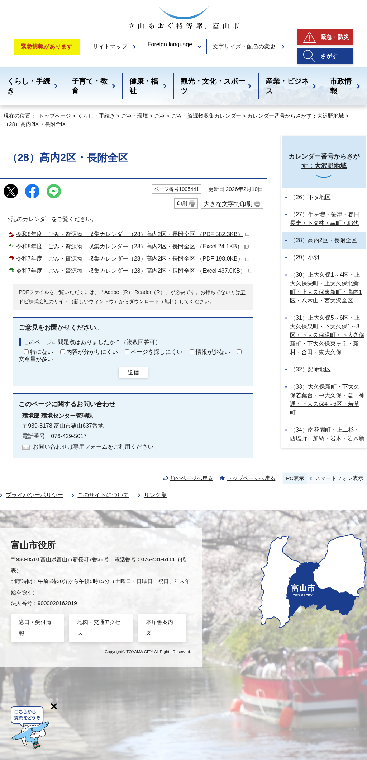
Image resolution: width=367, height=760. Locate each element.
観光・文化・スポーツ (213, 86)
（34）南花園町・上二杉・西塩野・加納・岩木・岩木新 (327, 434)
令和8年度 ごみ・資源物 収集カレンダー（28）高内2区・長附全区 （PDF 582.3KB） (132, 234)
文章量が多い (36, 359)
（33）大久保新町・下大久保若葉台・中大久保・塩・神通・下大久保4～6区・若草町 (327, 400)
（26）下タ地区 (310, 197)
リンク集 (155, 495)
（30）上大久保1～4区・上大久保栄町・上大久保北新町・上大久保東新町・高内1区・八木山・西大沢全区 (326, 288)
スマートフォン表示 (339, 478)
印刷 (182, 203)
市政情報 (341, 86)
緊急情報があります (46, 46)
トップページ (55, 116)
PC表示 (295, 478)
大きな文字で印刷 (228, 203)
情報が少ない (213, 352)
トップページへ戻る (251, 478)
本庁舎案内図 (159, 627)
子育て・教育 (90, 86)
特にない (41, 352)
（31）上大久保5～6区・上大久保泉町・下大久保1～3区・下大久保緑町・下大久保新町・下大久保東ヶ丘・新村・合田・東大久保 (327, 335)
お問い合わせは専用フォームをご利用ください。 (96, 447)
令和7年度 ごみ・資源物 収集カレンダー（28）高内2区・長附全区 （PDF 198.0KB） (132, 258)
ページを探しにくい (156, 352)
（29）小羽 (304, 257)
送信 (133, 372)
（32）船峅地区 (310, 369)
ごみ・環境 (134, 116)
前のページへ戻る (191, 478)
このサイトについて (103, 495)
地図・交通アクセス (98, 627)
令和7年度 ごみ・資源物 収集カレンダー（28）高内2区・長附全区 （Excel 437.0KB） (134, 271)
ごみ (159, 116)
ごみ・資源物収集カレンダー (206, 116)
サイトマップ (110, 46)
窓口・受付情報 (35, 627)
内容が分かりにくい (92, 352)
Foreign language (170, 44)
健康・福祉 (143, 86)
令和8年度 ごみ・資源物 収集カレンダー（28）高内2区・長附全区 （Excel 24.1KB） (132, 246)
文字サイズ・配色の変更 (244, 46)
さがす (329, 56)
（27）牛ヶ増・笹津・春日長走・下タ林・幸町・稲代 (324, 218)
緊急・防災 (334, 37)
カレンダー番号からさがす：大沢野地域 (295, 116)
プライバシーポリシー (34, 495)
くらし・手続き (28, 86)
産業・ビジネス (287, 86)
